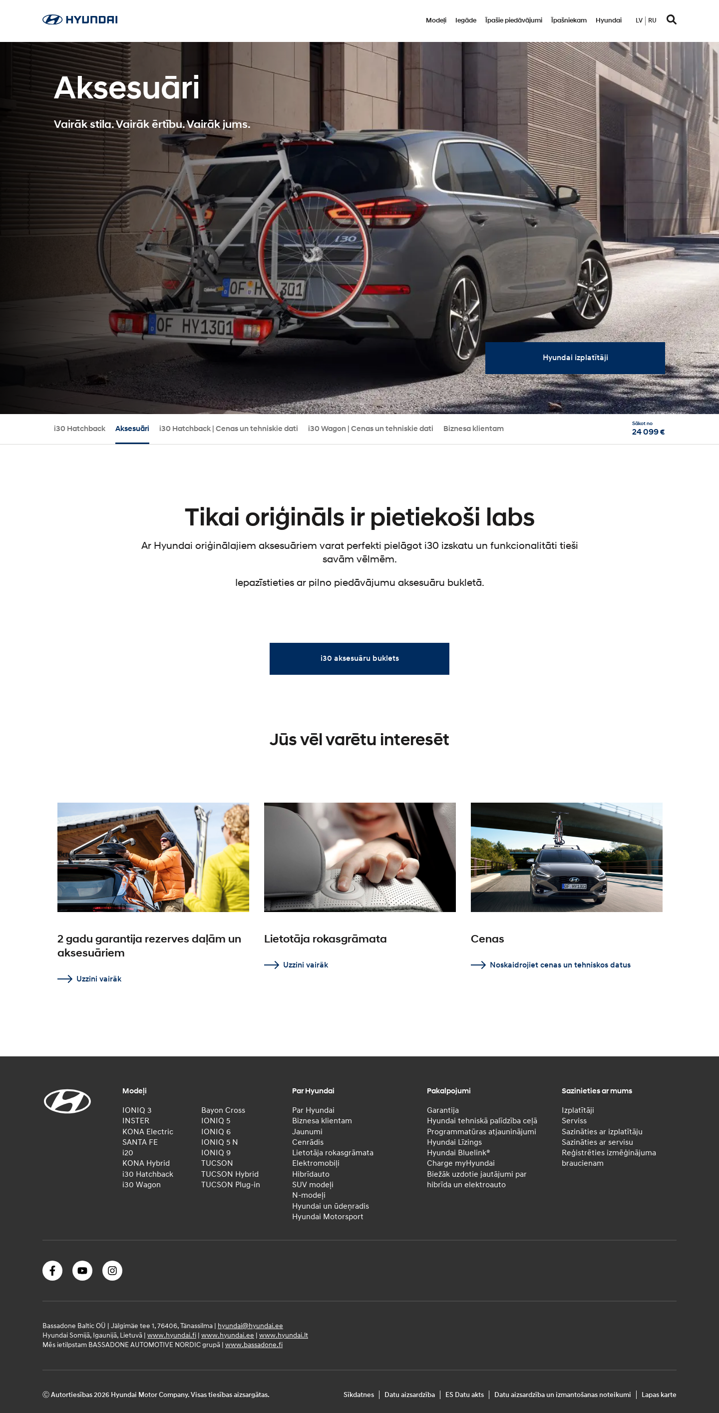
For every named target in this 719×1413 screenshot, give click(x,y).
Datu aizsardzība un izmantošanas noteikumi (562, 1395)
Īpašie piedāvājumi (513, 20)
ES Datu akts (464, 1395)
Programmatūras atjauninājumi (481, 1132)
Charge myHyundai (461, 1163)
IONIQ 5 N (219, 1142)
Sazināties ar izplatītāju (602, 1132)
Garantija (443, 1110)
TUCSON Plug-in (230, 1185)
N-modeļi (309, 1195)
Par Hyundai (313, 1110)
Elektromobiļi (316, 1163)
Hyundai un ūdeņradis (330, 1206)
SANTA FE (140, 1142)
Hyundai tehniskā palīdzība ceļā (482, 1121)
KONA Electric (147, 1132)
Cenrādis (308, 1142)
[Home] (79, 22)
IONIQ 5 (215, 1121)
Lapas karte (659, 1395)
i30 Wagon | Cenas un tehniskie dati (370, 429)
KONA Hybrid (146, 1163)
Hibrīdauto (311, 1174)
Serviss (574, 1121)
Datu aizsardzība (409, 1395)
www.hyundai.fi (171, 1335)
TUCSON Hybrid (230, 1174)
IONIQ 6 (216, 1132)
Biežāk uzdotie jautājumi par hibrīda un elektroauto (477, 1179)
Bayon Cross (223, 1110)
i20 (127, 1153)
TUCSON (217, 1163)
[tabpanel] (359, 228)
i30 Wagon (141, 1185)
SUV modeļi (313, 1185)
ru (652, 20)
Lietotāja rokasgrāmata (332, 1153)
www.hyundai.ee (227, 1335)
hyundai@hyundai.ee (250, 1326)
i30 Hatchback (79, 429)
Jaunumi (307, 1132)
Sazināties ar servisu (597, 1142)
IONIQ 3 (137, 1110)
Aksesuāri (132, 429)
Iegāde (465, 20)
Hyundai (609, 20)
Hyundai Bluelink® (458, 1153)
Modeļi (436, 20)
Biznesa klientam (473, 429)
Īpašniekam (569, 20)
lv (639, 20)
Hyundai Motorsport (327, 1217)
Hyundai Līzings (454, 1142)
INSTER (135, 1121)
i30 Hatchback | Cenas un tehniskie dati (228, 429)
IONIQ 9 (216, 1153)
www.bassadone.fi (254, 1345)
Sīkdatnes (359, 1395)
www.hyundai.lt (283, 1335)
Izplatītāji (578, 1110)
